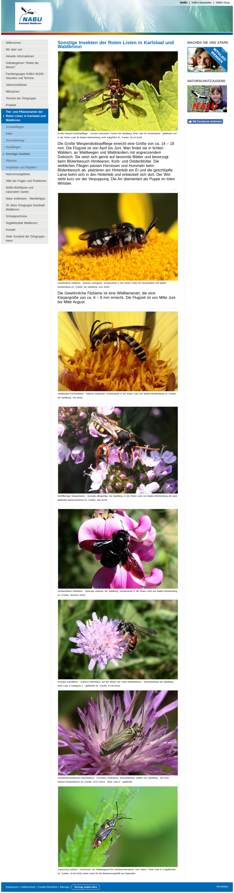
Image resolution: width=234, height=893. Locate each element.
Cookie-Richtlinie (47, 887)
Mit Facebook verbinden (205, 121)
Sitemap (64, 887)
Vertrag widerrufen (85, 887)
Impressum (12, 887)
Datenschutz (28, 887)
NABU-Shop (223, 2)
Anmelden (222, 886)
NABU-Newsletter (202, 2)
